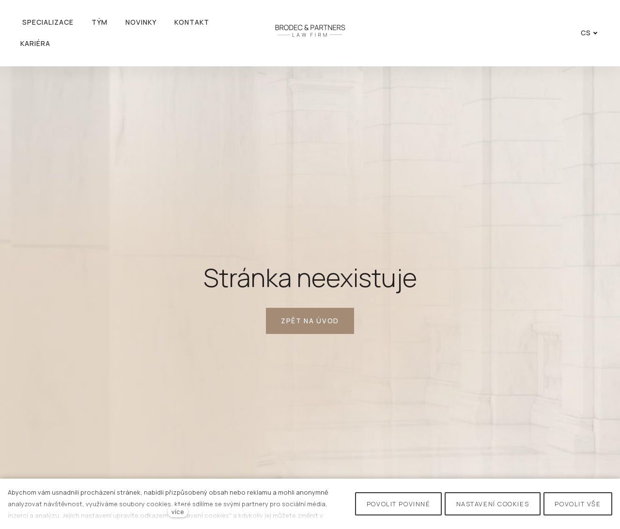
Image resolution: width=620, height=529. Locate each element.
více (177, 511)
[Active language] (586, 33)
